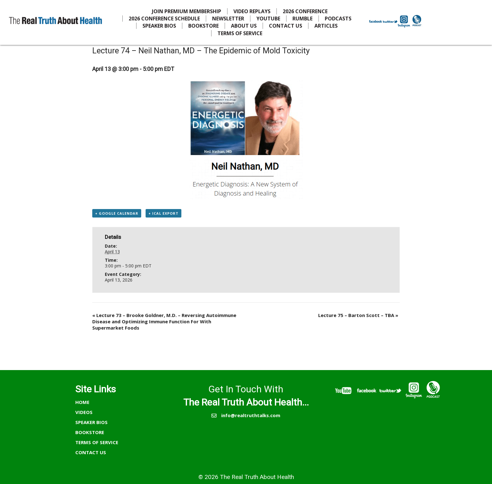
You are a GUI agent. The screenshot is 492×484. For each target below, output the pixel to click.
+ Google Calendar (116, 213)
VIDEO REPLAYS (251, 11)
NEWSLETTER (228, 18)
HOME (82, 402)
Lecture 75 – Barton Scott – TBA (358, 315)
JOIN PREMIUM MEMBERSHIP (186, 11)
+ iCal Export (163, 213)
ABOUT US (244, 26)
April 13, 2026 (118, 280)
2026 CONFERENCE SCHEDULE (164, 18)
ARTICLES (326, 26)
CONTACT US (285, 26)
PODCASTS (338, 18)
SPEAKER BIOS (159, 26)
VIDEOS (84, 412)
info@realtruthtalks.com (250, 415)
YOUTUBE (268, 18)
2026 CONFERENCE (305, 11)
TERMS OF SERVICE (239, 33)
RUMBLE (302, 18)
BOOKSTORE (203, 26)
